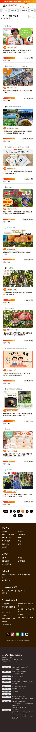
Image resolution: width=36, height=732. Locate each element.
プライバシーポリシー (8, 625)
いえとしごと (22, 688)
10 (18, 511)
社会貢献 (4, 531)
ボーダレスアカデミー (18, 696)
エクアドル (22, 712)
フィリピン (15, 714)
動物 (19, 538)
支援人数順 (21, 561)
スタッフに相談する (24, 575)
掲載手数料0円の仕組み (8, 608)
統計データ (21, 591)
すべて (5, 10)
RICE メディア (16, 671)
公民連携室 (15, 691)
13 (31, 511)
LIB (24, 701)
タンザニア (29, 712)
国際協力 (13, 10)
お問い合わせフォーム (8, 618)
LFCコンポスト (25, 667)
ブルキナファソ (23, 714)
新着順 (20, 558)
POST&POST (15, 667)
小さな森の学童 (22, 686)
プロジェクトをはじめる (8, 576)
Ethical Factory (16, 705)
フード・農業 (6, 541)
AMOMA (14, 701)
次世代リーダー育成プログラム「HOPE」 (23, 698)
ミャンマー (24, 710)
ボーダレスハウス (17, 681)
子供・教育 (21, 535)
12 (27, 511)
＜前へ (5, 511)
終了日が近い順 (6, 564)
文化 (19, 541)
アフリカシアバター (17, 703)
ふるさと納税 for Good (18, 673)
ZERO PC (15, 676)
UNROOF (14, 688)
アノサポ (21, 676)
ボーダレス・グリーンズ (18, 679)
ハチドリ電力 (15, 669)
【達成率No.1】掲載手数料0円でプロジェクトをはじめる (18, 2)
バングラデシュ (16, 710)
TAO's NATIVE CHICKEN (19, 707)
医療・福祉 (23, 10)
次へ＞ (20, 515)
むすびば (14, 683)
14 (14, 515)
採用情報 (20, 614)
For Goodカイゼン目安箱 (26, 617)
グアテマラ (15, 712)
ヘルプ (4, 615)
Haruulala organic (28, 703)
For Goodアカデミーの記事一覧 (9, 592)
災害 (19, 544)
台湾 (17, 718)
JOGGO (20, 701)
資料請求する (6, 580)
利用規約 (4, 621)
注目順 (4, 558)
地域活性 (20, 531)
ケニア (27, 716)
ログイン (25, 6)
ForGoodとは (6, 604)
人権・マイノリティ (8, 535)
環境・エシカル (6, 538)
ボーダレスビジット (28, 681)
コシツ (14, 694)
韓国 (13, 718)
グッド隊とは (6, 612)
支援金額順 (5, 561)
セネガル (21, 716)
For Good (23, 671)
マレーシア (15, 716)
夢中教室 (14, 686)
